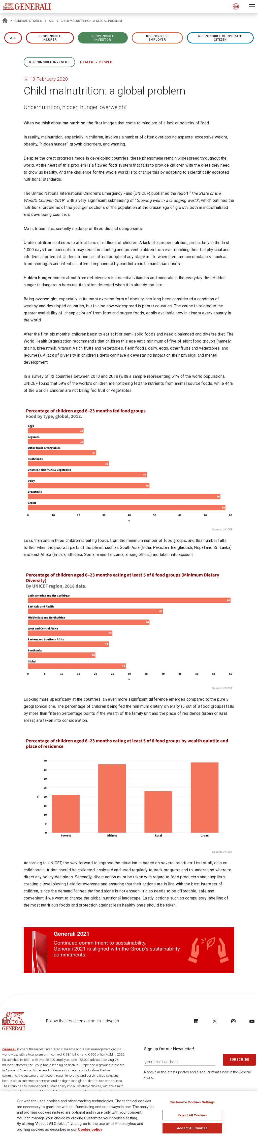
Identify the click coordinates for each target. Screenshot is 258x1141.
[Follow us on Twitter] (214, 1021)
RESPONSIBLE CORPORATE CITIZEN (220, 37)
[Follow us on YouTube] (252, 1021)
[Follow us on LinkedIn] (196, 1021)
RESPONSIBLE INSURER (50, 37)
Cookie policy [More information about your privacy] (90, 1131)
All (51, 21)
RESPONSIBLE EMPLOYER (157, 37)
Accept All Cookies (192, 1129)
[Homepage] (5, 21)
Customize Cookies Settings (192, 1104)
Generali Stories (28, 21)
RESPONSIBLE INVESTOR (102, 37)
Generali (9, 1049)
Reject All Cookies (192, 1117)
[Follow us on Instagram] (233, 1021)
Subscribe (239, 1059)
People (105, 62)
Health (86, 62)
